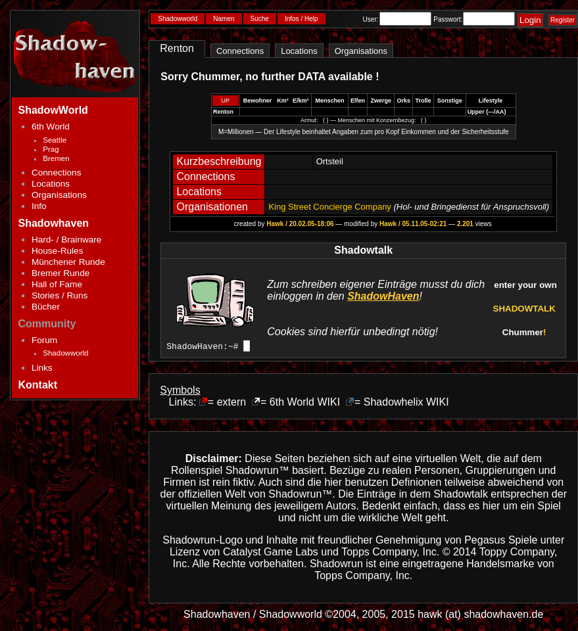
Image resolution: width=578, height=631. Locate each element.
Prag (51, 149)
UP (225, 100)
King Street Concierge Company (329, 207)
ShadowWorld (53, 110)
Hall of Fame (57, 284)
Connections (57, 172)
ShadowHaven (383, 296)
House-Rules (58, 251)
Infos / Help (301, 18)
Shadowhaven (53, 223)
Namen (223, 18)
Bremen (56, 158)
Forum (44, 340)
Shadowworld (65, 353)
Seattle (54, 140)
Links (42, 368)
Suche (260, 18)
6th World (51, 126)
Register (562, 20)
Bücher (46, 307)
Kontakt (38, 384)
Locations (51, 184)
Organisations (59, 195)
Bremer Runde (60, 273)
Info (39, 206)
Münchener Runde (68, 262)
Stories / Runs (59, 295)
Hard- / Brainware (67, 240)
